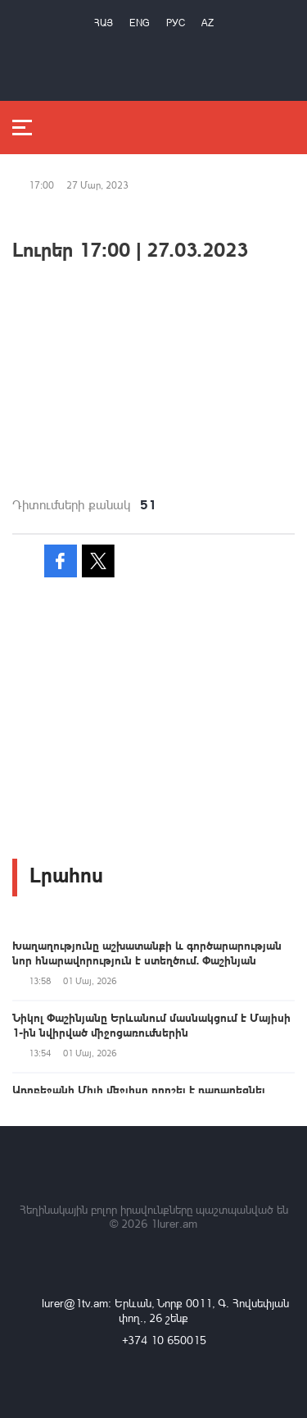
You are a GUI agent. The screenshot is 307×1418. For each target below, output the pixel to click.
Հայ (103, 22)
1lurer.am (174, 1223)
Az (207, 22)
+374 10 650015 (164, 1340)
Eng (139, 22)
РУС (175, 22)
